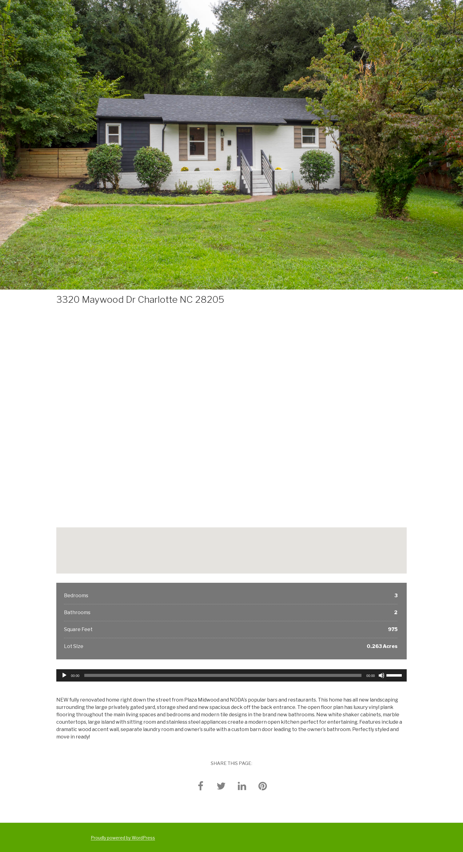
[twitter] (221, 786)
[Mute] (381, 675)
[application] (231, 675)
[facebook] (200, 786)
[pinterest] (262, 786)
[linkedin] (242, 786)
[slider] (222, 675)
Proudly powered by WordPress (123, 837)
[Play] (64, 675)
